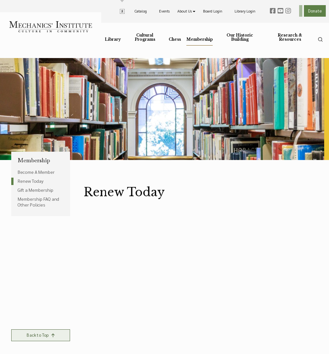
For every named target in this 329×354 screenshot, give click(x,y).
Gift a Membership (35, 190)
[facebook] (273, 11)
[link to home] (50, 26)
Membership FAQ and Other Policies (38, 201)
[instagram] (288, 11)
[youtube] (280, 11)
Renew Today (30, 181)
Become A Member (36, 172)
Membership (34, 160)
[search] (320, 39)
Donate (315, 10)
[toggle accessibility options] (122, 11)
